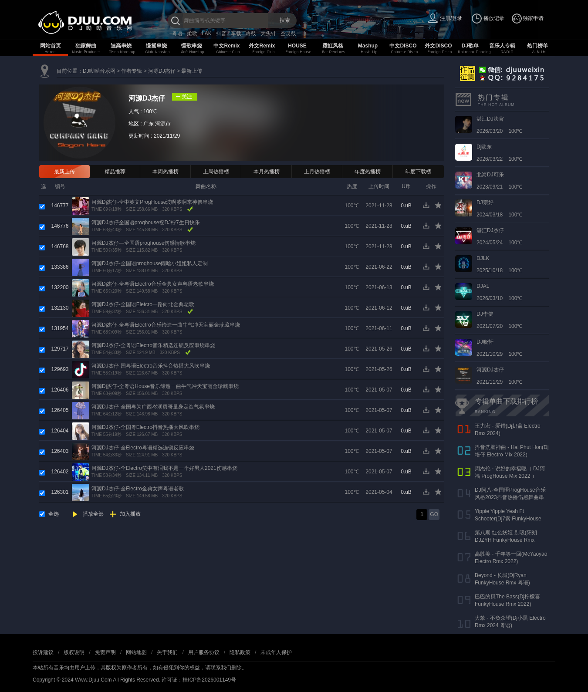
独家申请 (533, 18)
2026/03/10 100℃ (499, 292)
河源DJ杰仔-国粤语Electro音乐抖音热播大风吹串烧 (150, 366)
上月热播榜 (317, 172)
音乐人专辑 (502, 46)
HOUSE (297, 46)
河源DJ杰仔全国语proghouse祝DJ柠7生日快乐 (145, 222)
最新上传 (191, 71)
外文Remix (262, 46)
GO (434, 514)
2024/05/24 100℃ (499, 236)
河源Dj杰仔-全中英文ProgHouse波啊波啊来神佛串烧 (152, 202)
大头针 (268, 33)
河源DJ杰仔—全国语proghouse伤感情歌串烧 (143, 243)
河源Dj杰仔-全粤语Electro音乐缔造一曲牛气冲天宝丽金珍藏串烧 (165, 325)
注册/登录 (451, 18)
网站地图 (136, 652)
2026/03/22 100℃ (499, 153)
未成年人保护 (276, 652)
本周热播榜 (165, 172)
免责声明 (105, 652)
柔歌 (192, 33)
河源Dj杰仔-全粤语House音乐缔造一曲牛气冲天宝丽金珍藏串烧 (165, 386)
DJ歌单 (470, 46)
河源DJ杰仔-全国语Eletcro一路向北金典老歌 (142, 304)
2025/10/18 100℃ (499, 264)
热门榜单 (537, 46)
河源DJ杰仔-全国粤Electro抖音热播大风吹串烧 (145, 427)
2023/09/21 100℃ (499, 181)
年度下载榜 (418, 172)
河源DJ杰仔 (162, 71)
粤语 (177, 33)
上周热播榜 (216, 172)
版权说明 (74, 652)
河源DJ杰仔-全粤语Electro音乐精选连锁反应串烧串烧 (153, 345)
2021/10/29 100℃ (499, 348)
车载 (236, 33)
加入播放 (130, 514)
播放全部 (93, 514)
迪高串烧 (121, 46)
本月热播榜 (266, 172)
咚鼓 (251, 33)
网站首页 (50, 46)
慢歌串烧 (191, 46)
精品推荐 (115, 172)
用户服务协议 (204, 652)
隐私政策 (240, 652)
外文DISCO (438, 46)
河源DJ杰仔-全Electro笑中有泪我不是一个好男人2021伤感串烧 (164, 468)
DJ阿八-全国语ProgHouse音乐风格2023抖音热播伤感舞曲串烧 (510, 497)
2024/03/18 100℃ (499, 208)
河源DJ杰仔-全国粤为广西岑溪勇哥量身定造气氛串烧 (153, 407)
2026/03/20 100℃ (499, 125)
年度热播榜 (368, 172)
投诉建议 (43, 652)
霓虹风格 (332, 46)
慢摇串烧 (156, 46)
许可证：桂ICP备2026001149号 (199, 680)
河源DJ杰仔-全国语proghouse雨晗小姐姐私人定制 (149, 263)
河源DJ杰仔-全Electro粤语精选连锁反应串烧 (142, 448)
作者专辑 (131, 71)
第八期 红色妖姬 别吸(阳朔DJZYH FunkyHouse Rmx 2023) (506, 540)
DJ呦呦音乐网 (99, 71)
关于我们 (167, 652)
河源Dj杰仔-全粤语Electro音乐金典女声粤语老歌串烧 (152, 284)
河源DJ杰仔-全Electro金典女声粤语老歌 (137, 489)
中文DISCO (402, 46)
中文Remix (226, 46)
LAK (207, 33)
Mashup (368, 46)
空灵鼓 (288, 33)
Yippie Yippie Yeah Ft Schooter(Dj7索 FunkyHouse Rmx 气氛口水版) (508, 518)
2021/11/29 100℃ (499, 376)
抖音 (221, 33)
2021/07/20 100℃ (499, 320)
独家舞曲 (85, 46)
